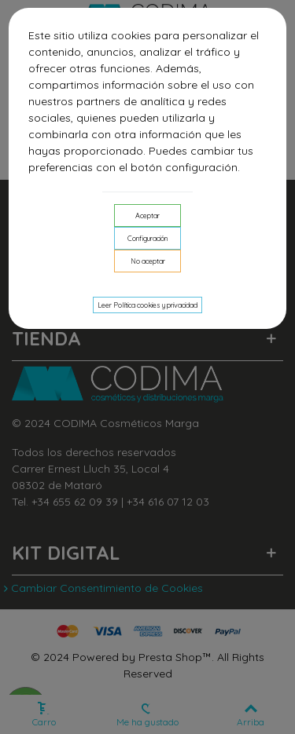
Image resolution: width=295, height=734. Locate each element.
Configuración (147, 238)
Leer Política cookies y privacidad (147, 305)
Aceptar (147, 215)
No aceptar (148, 261)
